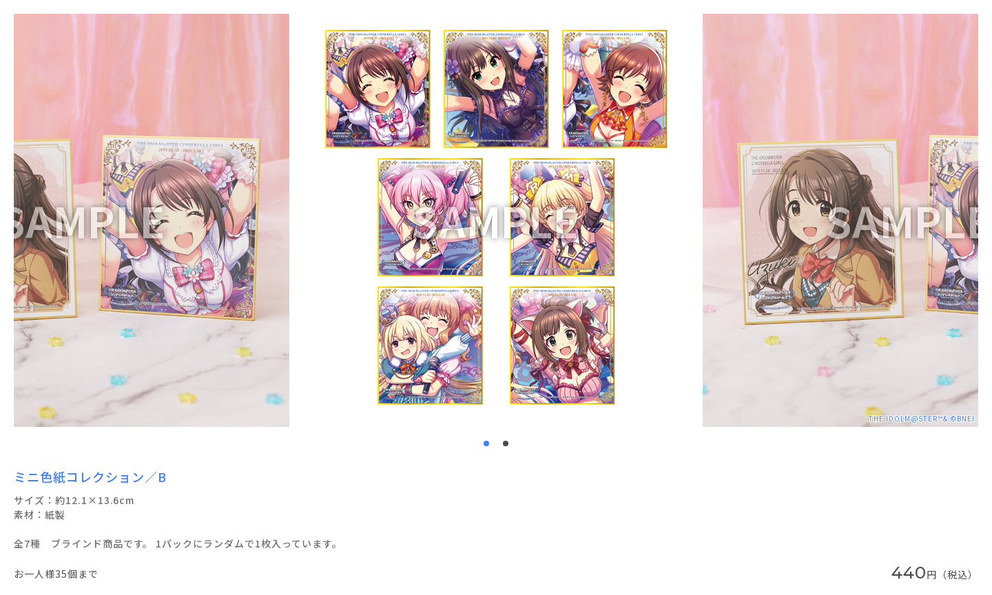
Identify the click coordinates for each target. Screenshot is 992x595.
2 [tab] (505, 443)
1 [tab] (486, 443)
